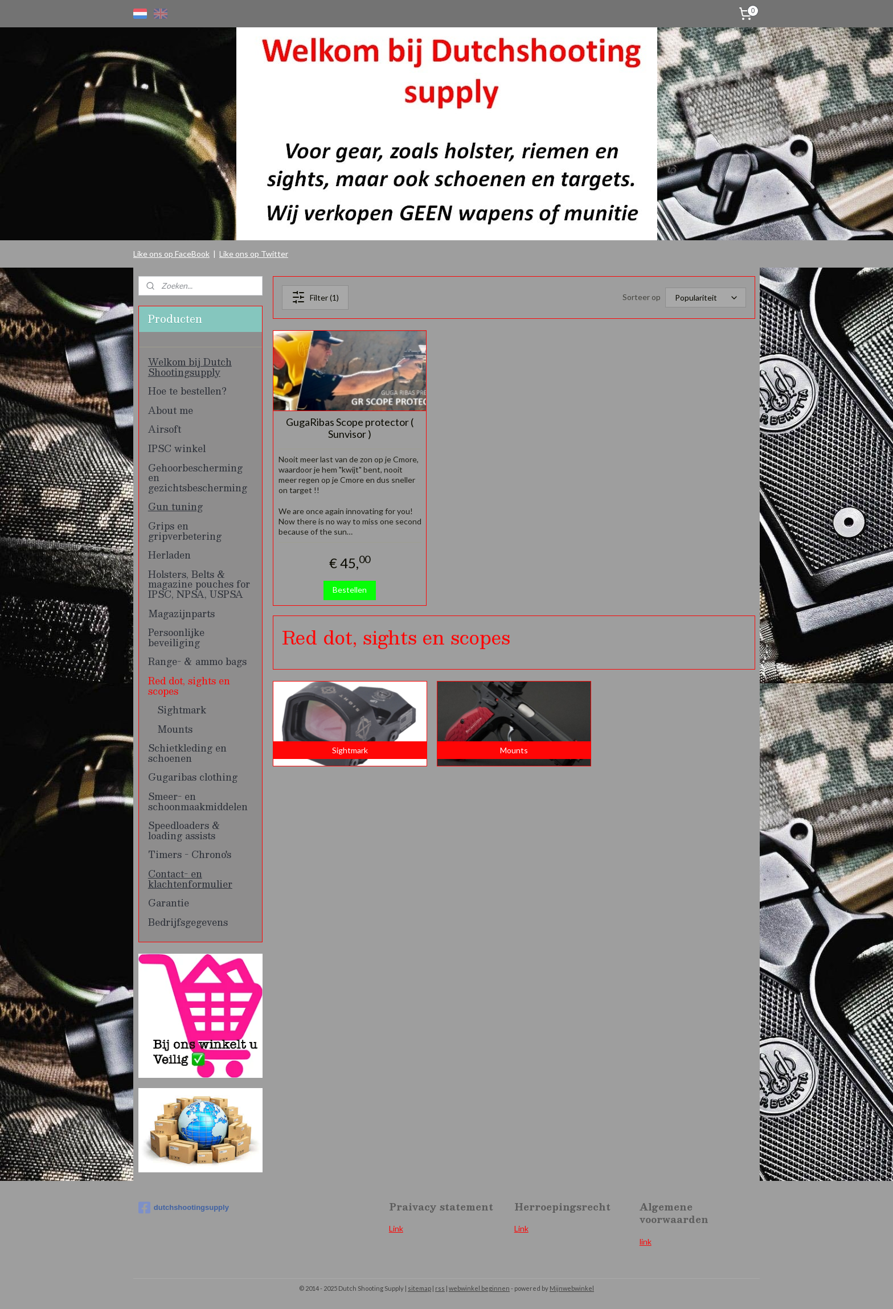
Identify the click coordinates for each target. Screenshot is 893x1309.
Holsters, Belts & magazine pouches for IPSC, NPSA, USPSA (199, 584)
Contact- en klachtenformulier (190, 879)
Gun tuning (175, 506)
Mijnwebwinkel (572, 1288)
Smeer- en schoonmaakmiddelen (198, 801)
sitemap (419, 1288)
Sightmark (181, 709)
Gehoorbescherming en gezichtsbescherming (197, 477)
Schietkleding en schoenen (187, 753)
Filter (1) (314, 297)
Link (396, 1228)
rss (440, 1288)
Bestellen (350, 589)
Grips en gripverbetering (185, 531)
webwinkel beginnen (479, 1288)
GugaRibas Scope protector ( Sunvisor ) (349, 428)
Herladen (169, 555)
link (646, 1241)
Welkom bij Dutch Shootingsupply (190, 367)
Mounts (174, 729)
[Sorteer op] (705, 297)
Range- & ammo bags (197, 661)
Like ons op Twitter (253, 253)
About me (170, 410)
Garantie (168, 902)
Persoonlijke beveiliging (176, 637)
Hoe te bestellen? (187, 391)
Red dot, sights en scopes (189, 686)
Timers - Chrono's (189, 854)
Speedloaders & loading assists (184, 830)
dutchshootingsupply (183, 1207)
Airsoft (164, 429)
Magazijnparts (181, 613)
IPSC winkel (177, 448)
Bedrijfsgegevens (188, 922)
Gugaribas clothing (192, 777)
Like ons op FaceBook (171, 253)
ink (523, 1228)
